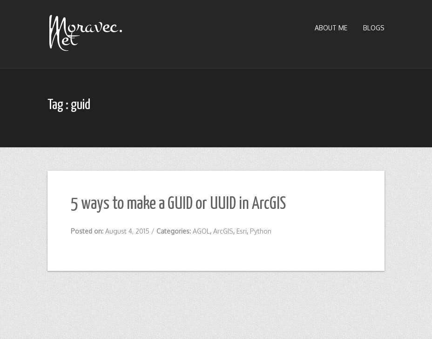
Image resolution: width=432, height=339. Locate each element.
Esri (241, 231)
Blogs (374, 28)
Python (260, 231)
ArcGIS (223, 231)
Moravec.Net (85, 32)
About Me (331, 28)
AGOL (201, 231)
